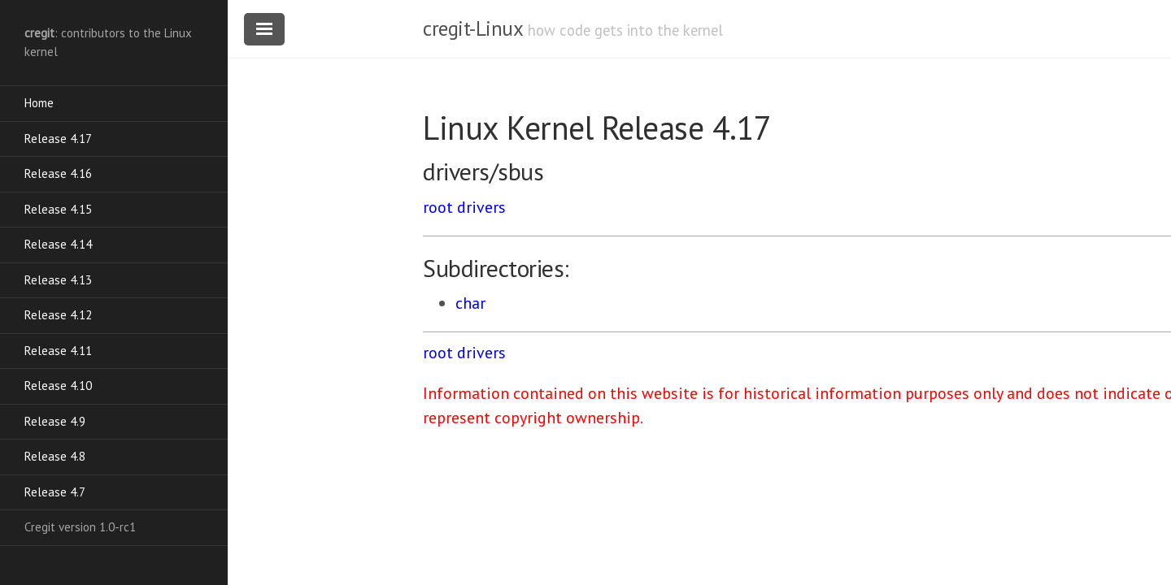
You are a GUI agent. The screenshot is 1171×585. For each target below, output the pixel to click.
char (470, 303)
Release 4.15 (58, 209)
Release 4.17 (58, 138)
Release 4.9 (54, 421)
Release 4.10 (58, 385)
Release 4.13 (58, 280)
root (438, 207)
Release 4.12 (58, 315)
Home (39, 102)
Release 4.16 (58, 173)
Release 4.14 (58, 244)
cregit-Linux (472, 28)
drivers (481, 207)
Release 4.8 (54, 456)
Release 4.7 (54, 492)
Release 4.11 (58, 350)
